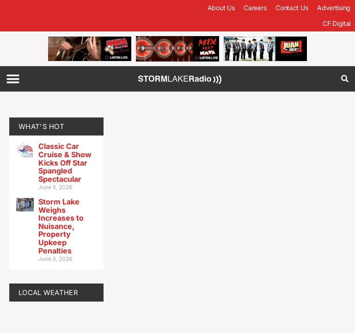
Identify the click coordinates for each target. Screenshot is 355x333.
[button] (12, 78)
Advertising (333, 8)
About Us (221, 8)
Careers (255, 8)
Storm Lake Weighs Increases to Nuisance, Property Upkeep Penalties (61, 226)
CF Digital (336, 23)
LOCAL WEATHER (48, 292)
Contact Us (291, 8)
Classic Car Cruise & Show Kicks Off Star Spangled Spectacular (65, 162)
